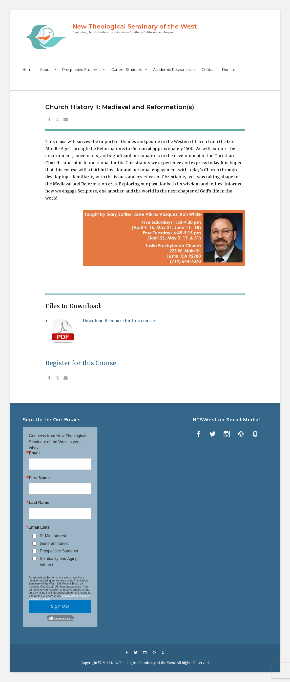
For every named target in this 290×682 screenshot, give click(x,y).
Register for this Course (80, 363)
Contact (209, 69)
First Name (39, 478)
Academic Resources (172, 69)
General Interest (54, 543)
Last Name (39, 503)
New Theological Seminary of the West (134, 26)
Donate (228, 69)
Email (34, 453)
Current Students (126, 69)
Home (28, 69)
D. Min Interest (53, 536)
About (45, 69)
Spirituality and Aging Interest (58, 561)
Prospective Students (81, 69)
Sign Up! (60, 606)
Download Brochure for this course (119, 320)
